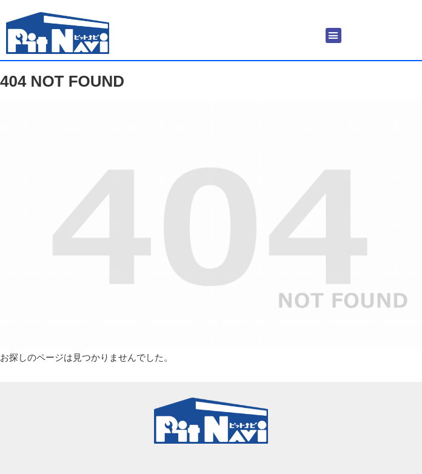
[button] (333, 36)
